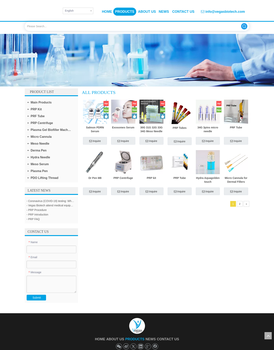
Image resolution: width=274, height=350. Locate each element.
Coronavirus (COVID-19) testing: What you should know (51, 201)
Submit (37, 297)
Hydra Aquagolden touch (208, 179)
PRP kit (151, 177)
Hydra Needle (40, 157)
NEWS (151, 339)
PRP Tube (180, 177)
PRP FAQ (34, 219)
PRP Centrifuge (42, 123)
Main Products (41, 102)
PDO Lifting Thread (44, 177)
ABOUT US (115, 339)
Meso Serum (40, 164)
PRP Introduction (38, 214)
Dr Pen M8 (94, 177)
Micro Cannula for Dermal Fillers (236, 179)
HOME (100, 339)
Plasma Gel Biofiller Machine (51, 129)
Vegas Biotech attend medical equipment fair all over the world (51, 205)
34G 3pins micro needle (208, 129)
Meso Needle (40, 143)
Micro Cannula (41, 136)
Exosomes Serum (123, 127)
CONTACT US (168, 339)
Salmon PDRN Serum (95, 129)
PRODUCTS (134, 339)
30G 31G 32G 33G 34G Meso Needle (151, 129)
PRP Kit (36, 109)
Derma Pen (39, 150)
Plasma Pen (39, 171)
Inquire (95, 141)
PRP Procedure (37, 209)
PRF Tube (38, 116)
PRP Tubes (180, 127)
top (268, 335)
